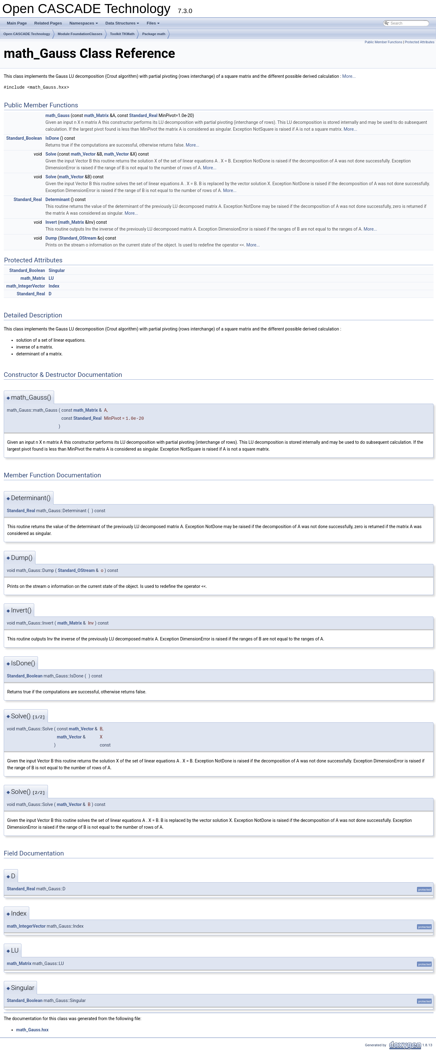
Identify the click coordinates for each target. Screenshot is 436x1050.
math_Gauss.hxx (32, 1029)
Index (54, 286)
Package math (153, 34)
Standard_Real (143, 115)
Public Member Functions (383, 42)
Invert (51, 222)
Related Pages (48, 23)
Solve (50, 154)
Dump (51, 238)
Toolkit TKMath (122, 34)
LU (51, 278)
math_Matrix (96, 115)
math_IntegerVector (25, 286)
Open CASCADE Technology (26, 34)
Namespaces (84, 25)
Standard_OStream (77, 238)
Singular (57, 270)
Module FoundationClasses (80, 34)
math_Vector (83, 154)
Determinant (57, 199)
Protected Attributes (419, 42)
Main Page (17, 23)
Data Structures (122, 25)
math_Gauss (57, 115)
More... (349, 76)
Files (154, 25)
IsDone (52, 138)
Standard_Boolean (24, 138)
